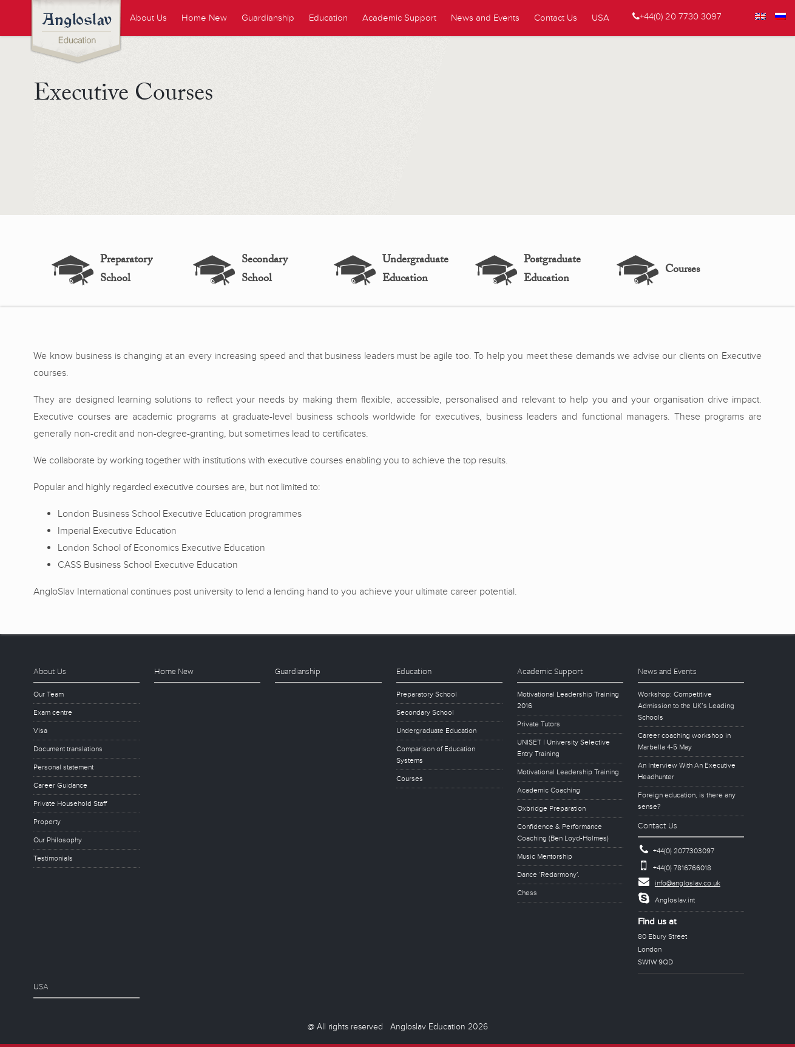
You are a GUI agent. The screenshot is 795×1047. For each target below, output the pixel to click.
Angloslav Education (80, 33)
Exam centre (52, 712)
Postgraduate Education (552, 270)
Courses (682, 270)
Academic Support (399, 18)
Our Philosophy (57, 840)
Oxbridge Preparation (551, 808)
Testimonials (53, 858)
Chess (527, 893)
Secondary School (265, 270)
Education (328, 18)
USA (600, 18)
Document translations (68, 749)
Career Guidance (60, 785)
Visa (40, 730)
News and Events (485, 18)
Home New (204, 18)
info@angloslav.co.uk (687, 883)
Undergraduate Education (415, 270)
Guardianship (268, 18)
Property (47, 822)
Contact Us (555, 18)
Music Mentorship (544, 856)
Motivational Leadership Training (568, 772)
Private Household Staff (70, 803)
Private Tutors (538, 724)
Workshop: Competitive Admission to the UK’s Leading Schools (686, 706)
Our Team (48, 694)
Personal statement (63, 767)
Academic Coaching (548, 790)
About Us (148, 18)
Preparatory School (126, 270)
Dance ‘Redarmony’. (548, 874)
